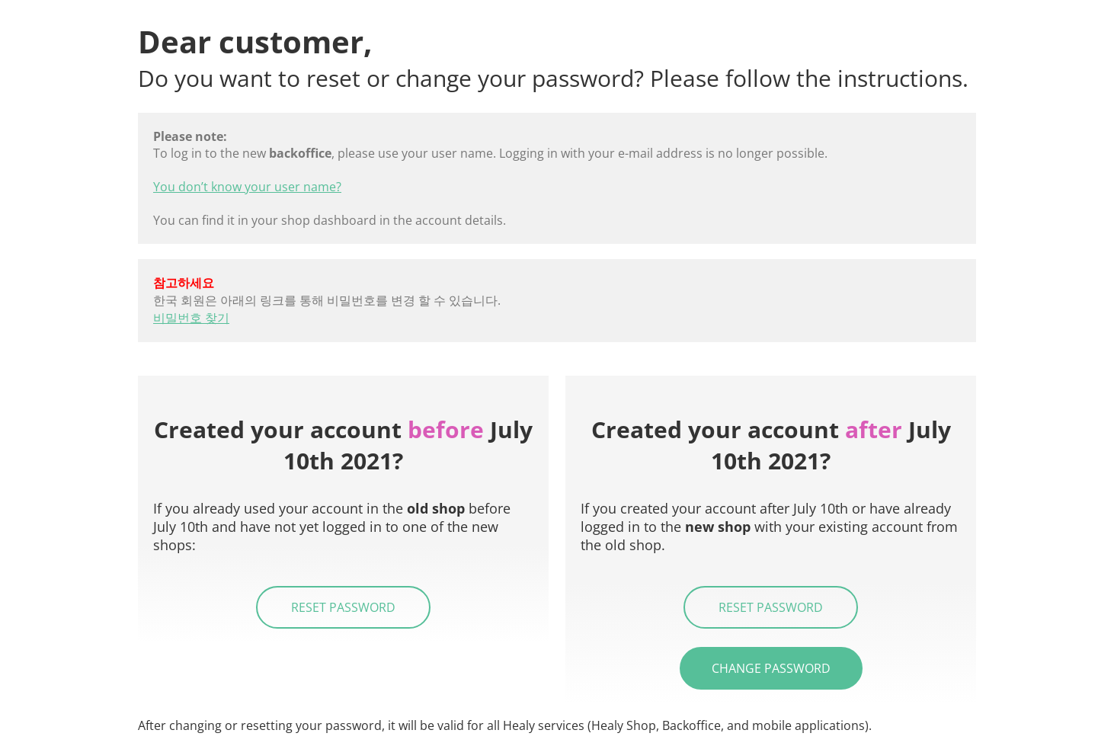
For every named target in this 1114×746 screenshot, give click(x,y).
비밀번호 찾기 (191, 317)
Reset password (343, 607)
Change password (771, 668)
